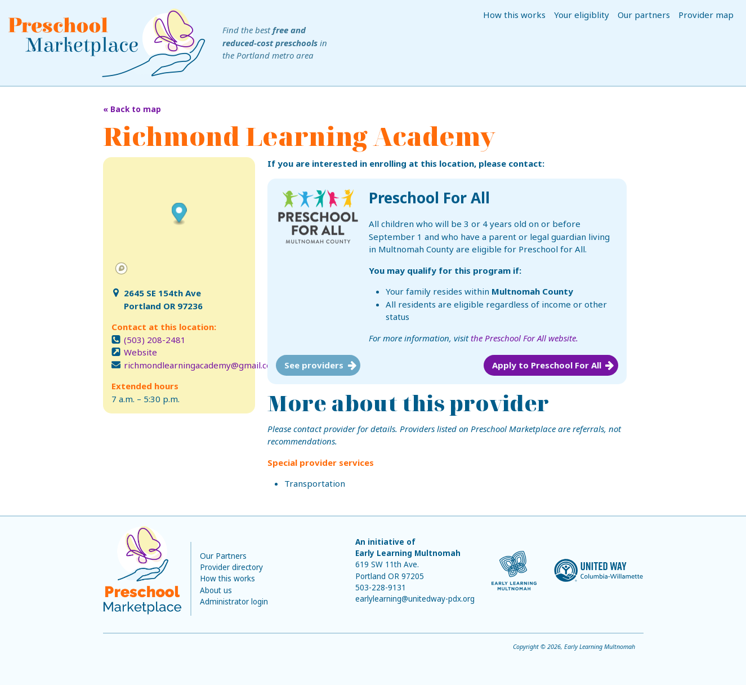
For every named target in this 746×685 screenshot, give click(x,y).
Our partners (644, 14)
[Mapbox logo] (121, 268)
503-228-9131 (380, 587)
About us (216, 590)
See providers (313, 365)
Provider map (706, 14)
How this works (514, 14)
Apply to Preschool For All (546, 365)
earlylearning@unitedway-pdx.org (415, 599)
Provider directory (231, 567)
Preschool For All (429, 198)
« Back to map (132, 109)
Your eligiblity (581, 14)
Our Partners (223, 556)
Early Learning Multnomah (408, 553)
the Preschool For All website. (524, 338)
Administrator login (234, 602)
